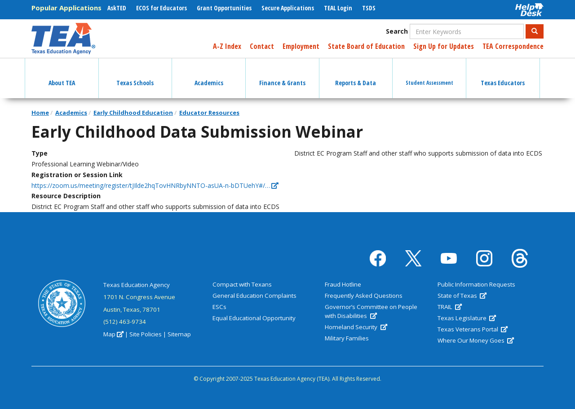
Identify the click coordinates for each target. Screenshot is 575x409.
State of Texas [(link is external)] (462, 296)
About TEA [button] (62, 75)
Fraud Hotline (343, 284)
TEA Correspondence (513, 46)
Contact (262, 46)
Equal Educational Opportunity (254, 318)
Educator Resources (209, 113)
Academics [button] (209, 75)
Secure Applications (287, 8)
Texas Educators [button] (503, 75)
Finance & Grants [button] (282, 75)
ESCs (219, 307)
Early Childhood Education (133, 113)
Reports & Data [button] (355, 75)
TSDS (369, 8)
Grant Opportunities (224, 8)
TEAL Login (338, 8)
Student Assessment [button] (429, 75)
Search (397, 31)
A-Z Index (227, 46)
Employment (301, 46)
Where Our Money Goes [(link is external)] (476, 340)
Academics (71, 113)
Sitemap (179, 334)
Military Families (347, 338)
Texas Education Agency (136, 285)
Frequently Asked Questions (363, 296)
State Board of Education (366, 46)
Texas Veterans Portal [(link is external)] (473, 329)
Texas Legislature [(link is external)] (467, 318)
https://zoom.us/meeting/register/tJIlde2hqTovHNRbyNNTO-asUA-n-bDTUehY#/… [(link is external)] (155, 185)
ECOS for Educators (161, 8)
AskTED (116, 8)
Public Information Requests (476, 284)
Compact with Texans (242, 284)
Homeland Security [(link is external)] (356, 327)
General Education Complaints (254, 296)
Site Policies (145, 334)
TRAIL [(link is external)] (450, 307)
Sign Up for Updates (443, 46)
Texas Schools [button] (135, 75)
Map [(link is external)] (113, 334)
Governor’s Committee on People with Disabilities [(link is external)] (371, 311)
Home (40, 113)
